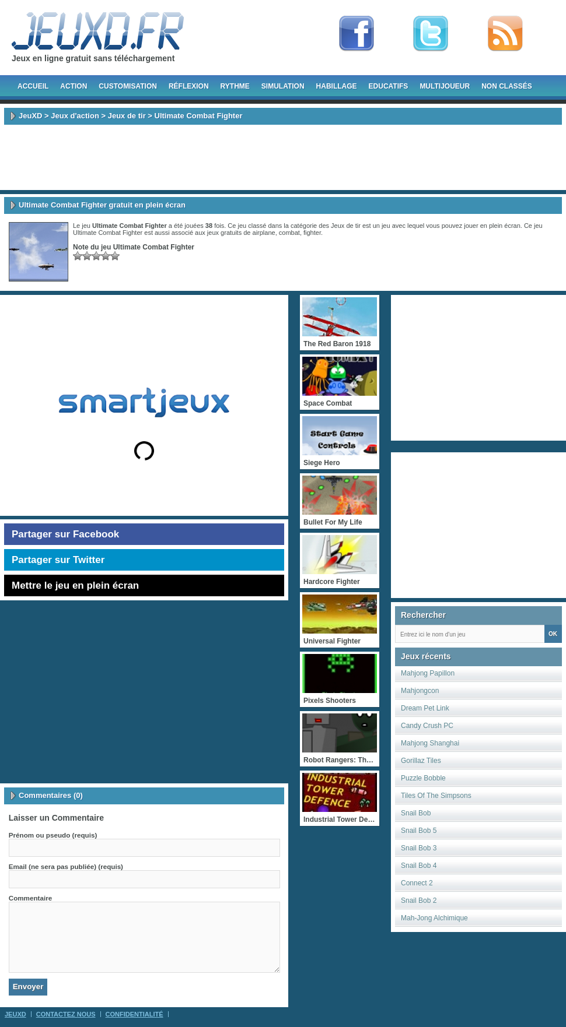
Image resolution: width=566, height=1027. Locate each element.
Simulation (283, 86)
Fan (356, 33)
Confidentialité (134, 1014)
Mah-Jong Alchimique (434, 918)
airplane (264, 232)
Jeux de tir (127, 115)
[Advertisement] (283, 157)
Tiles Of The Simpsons (436, 796)
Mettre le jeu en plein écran (75, 585)
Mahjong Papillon (428, 673)
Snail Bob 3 (418, 848)
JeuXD (30, 115)
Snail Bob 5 (418, 830)
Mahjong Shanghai (430, 743)
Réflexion (189, 86)
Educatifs (388, 86)
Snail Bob (416, 813)
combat (289, 232)
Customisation (128, 86)
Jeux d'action (75, 115)
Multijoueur (445, 86)
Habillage (336, 86)
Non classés (506, 86)
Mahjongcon (420, 691)
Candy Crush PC (427, 726)
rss (505, 33)
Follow (430, 33)
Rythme (235, 86)
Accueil (33, 86)
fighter (312, 232)
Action (73, 86)
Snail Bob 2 (418, 900)
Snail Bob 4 (418, 865)
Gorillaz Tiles (421, 761)
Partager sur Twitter (58, 559)
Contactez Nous (66, 1014)
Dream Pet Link (425, 708)
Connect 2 (417, 883)
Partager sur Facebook (65, 534)
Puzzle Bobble (423, 778)
